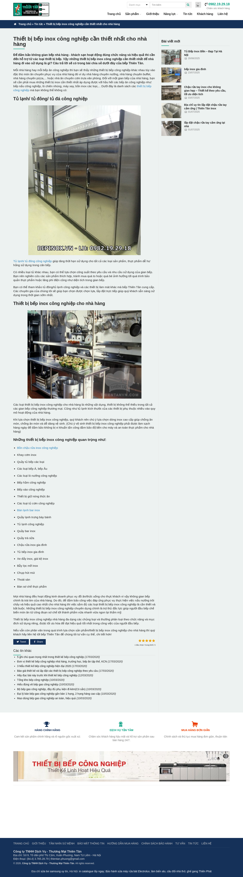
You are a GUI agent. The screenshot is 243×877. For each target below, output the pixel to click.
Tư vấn (180, 843)
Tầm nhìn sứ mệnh (61, 843)
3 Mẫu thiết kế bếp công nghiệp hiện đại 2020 (44, 666)
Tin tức (187, 14)
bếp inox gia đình (195, 69)
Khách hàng (205, 14)
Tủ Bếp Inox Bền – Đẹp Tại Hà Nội (203, 53)
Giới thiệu (152, 14)
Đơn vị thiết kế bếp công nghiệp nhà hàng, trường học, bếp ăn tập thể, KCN (62, 661)
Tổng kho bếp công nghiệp (33, 679)
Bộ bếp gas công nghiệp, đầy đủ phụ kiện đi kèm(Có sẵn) (51, 689)
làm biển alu (158, 871)
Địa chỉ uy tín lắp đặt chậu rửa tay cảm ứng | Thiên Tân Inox (205, 106)
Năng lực (171, 14)
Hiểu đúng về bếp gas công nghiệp (37, 684)
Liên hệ (222, 14)
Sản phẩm (133, 14)
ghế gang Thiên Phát (199, 871)
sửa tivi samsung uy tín (54, 871)
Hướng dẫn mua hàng (123, 843)
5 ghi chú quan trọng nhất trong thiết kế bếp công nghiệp (50, 656)
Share (39, 641)
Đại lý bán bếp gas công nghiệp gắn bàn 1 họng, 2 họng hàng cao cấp (58, 693)
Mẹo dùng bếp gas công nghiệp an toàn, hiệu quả (46, 698)
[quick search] (188, 4)
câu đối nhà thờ (176, 871)
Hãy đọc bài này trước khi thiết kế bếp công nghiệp (47, 675)
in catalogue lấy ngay (91, 871)
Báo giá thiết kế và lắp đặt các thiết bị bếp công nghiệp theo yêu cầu (57, 670)
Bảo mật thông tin (90, 843)
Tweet (22, 641)
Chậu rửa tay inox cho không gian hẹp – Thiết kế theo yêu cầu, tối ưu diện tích (205, 90)
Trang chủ (114, 14)
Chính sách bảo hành (157, 843)
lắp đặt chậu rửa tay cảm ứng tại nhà (204, 124)
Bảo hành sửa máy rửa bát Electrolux (128, 871)
